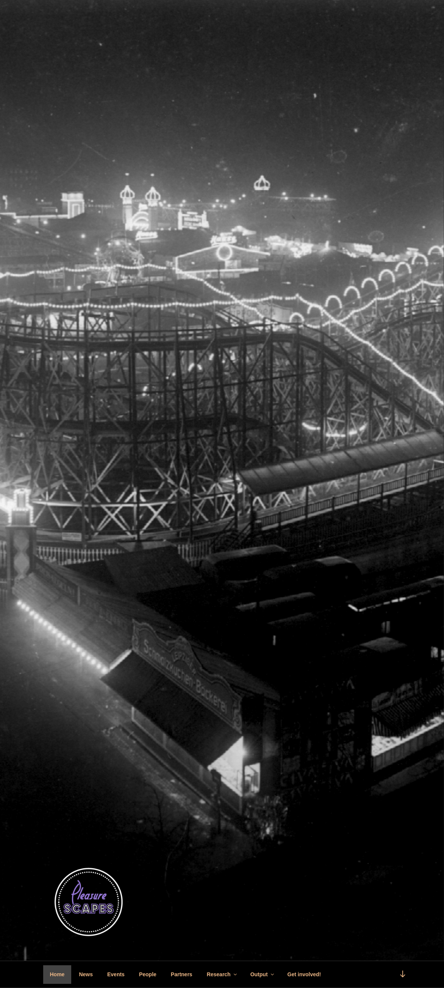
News (86, 974)
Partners (181, 974)
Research (222, 974)
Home (57, 974)
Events (116, 974)
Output (262, 974)
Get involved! (304, 974)
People (147, 974)
